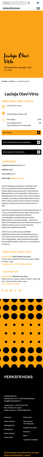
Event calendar (9, 433)
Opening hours (9, 425)
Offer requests (9, 421)
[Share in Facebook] (2, 291)
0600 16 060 (7, 257)
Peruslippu (11, 119)
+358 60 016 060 (21, 405)
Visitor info (27, 417)
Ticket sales (8, 437)
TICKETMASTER (10, 271)
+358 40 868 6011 (23, 410)
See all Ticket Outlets (11, 284)
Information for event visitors (14, 152)
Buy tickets (7, 133)
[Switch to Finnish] (38, 3)
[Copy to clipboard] (11, 291)
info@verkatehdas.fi (12, 401)
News (25, 436)
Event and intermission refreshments (16, 142)
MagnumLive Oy (17, 178)
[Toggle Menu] (38, 8)
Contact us (8, 417)
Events (11, 81)
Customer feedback (30, 440)
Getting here (8, 429)
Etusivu (4, 81)
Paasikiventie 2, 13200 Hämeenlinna (17, 264)
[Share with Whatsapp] (15, 291)
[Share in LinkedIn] (6, 291)
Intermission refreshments (28, 422)
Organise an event (30, 428)
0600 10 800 (7, 276)
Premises (26, 432)
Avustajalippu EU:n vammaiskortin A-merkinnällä (19, 124)
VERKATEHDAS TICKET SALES (16, 252)
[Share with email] (20, 291)
